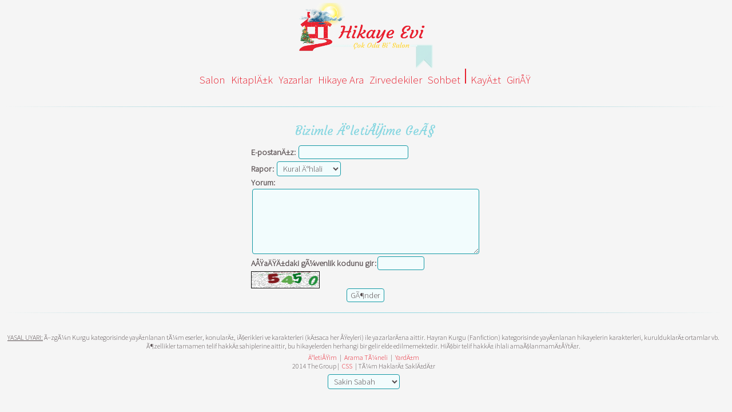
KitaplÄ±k (252, 79)
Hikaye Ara (341, 79)
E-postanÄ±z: (273, 152)
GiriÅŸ (519, 79)
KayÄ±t (486, 79)
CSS (347, 366)
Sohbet (444, 79)
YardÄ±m (407, 357)
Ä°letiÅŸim (322, 357)
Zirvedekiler (395, 79)
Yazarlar (295, 79)
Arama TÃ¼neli (366, 357)
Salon (212, 79)
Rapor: (262, 169)
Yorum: (263, 182)
